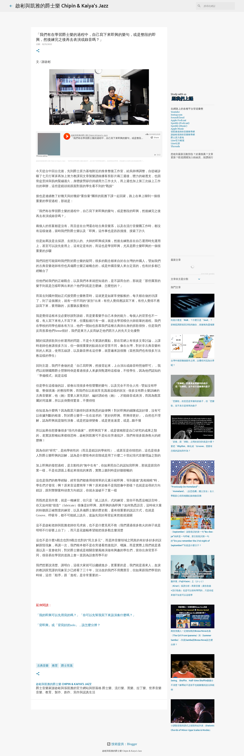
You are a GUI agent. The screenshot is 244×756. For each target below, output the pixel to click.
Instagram (176, 114)
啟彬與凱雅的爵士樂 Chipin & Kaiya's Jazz (61, 5)
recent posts (207, 273)
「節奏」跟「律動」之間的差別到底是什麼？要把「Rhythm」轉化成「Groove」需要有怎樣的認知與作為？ (192, 446)
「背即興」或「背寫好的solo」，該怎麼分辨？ (68, 625)
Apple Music (177, 128)
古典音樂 (42, 665)
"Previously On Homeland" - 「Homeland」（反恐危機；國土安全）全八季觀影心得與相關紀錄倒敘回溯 (192, 491)
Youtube (175, 112)
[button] (38, 51)
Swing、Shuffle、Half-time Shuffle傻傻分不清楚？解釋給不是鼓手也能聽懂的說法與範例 (192, 685)
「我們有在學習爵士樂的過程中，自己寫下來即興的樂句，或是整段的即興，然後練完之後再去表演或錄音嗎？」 (105, 161)
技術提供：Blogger (122, 744)
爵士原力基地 (177, 137)
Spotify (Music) (179, 126)
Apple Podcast (178, 120)
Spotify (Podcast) (180, 123)
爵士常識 (66, 665)
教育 (55, 665)
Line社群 (175, 143)
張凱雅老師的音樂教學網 (183, 131)
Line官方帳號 (177, 140)
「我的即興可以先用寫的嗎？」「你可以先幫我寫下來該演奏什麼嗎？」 (86, 615)
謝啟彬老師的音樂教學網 (183, 134)
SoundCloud (177, 117)
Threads (175, 146)
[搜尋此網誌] (218, 6)
